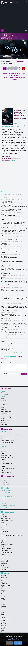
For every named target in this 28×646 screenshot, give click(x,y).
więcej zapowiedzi (6, 472)
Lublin (2, 601)
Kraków (3, 599)
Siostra (2, 554)
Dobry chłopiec (4, 524)
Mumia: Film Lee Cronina (7, 457)
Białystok (3, 575)
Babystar (3, 450)
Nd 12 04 (23, 68)
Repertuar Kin (8, 476)
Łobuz (2, 444)
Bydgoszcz (3, 579)
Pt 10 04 (16, 68)
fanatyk (3, 287)
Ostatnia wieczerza (5, 420)
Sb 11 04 (20, 68)
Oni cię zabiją (4, 400)
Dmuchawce (4, 433)
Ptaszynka (3, 275)
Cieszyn (3, 582)
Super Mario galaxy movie (7, 440)
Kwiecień (3, 453)
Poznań (3, 607)
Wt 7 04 (8, 68)
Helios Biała (4, 482)
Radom (2, 609)
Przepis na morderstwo (6, 438)
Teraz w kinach (9, 512)
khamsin (3, 294)
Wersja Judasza (4, 404)
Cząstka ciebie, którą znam (8, 505)
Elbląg (2, 587)
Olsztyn (3, 604)
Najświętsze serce (5, 541)
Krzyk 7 (4, 503)
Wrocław (3, 628)
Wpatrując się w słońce (6, 463)
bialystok (11, 2)
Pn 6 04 (5, 68)
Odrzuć (9, 643)
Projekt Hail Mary (5, 424)
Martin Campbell (9, 38)
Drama (2, 437)
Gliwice (2, 593)
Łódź (2, 603)
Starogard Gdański (5, 619)
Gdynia (2, 591)
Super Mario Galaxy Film (7, 556)
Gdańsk (3, 590)
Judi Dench (16, 126)
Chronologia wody (5, 451)
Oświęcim (3, 606)
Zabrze (2, 630)
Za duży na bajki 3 (6, 492)
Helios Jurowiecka (5, 484)
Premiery (7, 389)
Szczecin (3, 620)
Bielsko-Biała (4, 577)
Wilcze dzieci (4, 563)
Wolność (3, 565)
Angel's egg (4, 409)
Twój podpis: (4, 373)
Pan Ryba (3, 422)
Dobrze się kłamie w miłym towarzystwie (11, 435)
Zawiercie (3, 631)
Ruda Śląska (4, 611)
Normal (3, 470)
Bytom (2, 580)
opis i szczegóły (14, 58)
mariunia (3, 218)
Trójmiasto (3, 623)
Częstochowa (4, 583)
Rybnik (2, 612)
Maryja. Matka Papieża (6, 455)
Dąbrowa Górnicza (5, 585)
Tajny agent (4, 402)
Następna (21, 352)
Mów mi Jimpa (4, 394)
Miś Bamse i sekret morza (7, 415)
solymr (2, 265)
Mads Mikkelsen (9, 126)
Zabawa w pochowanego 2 (7, 442)
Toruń (2, 622)
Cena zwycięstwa (5, 393)
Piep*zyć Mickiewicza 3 (7, 496)
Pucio (2, 461)
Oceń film (13, 160)
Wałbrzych (3, 627)
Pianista (3, 459)
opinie (23, 58)
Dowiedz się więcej (15, 639)
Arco (2, 448)
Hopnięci (4, 494)
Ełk (1, 588)
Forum (2, 478)
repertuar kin (7, 58)
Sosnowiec (3, 617)
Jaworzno (3, 595)
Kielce (2, 598)
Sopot (2, 615)
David (2, 398)
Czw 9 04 (13, 68)
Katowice (3, 596)
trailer (20, 58)
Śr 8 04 (10, 68)
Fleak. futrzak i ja (5, 413)
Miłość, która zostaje (6, 417)
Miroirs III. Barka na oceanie (7, 468)
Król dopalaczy (5, 498)
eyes (2, 329)
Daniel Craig (22, 125)
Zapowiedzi (7, 429)
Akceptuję (17, 643)
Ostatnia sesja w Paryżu (7, 418)
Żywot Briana (4, 569)
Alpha (2, 407)
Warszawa (3, 625)
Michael (3, 466)
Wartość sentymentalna (7, 560)
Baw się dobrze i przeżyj (7, 411)
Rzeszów (3, 614)
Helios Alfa (3, 480)
